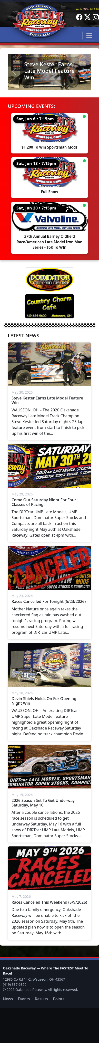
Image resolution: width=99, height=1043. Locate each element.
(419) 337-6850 (15, 984)
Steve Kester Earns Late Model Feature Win (49, 70)
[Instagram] (96, 17)
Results (41, 999)
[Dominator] (49, 279)
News (8, 999)
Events (24, 999)
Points (58, 999)
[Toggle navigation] (89, 35)
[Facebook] (79, 17)
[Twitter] (87, 17)
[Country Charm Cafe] (49, 306)
